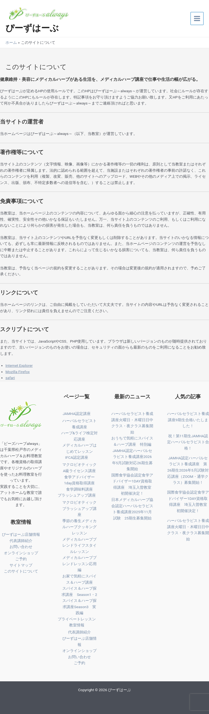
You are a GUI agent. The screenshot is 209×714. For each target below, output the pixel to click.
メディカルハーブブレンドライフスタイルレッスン (79, 545)
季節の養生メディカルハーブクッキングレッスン (79, 527)
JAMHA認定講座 (77, 413)
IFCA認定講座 (76, 457)
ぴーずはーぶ (32, 28)
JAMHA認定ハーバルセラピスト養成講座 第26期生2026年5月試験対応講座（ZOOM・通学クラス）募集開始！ (188, 470)
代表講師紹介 (21, 540)
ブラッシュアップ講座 (77, 495)
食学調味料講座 (79, 489)
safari (10, 378)
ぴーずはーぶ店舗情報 (21, 534)
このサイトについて (21, 571)
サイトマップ (21, 565)
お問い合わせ (21, 546)
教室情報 (76, 625)
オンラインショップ (21, 553)
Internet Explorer (19, 365)
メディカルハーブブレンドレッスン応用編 (79, 563)
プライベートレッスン (77, 619)
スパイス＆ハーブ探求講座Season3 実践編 (79, 606)
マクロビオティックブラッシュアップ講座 (79, 508)
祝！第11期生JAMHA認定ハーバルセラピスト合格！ (188, 442)
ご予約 (21, 559)
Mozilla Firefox (17, 372)
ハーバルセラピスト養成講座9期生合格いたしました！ (188, 419)
